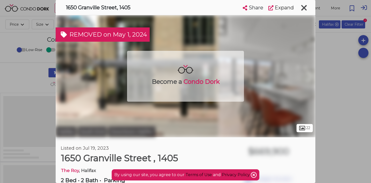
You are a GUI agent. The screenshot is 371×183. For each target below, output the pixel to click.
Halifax (66, 131)
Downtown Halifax (132, 131)
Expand (281, 8)
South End (92, 131)
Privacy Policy (236, 174)
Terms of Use (199, 174)
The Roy (70, 170)
